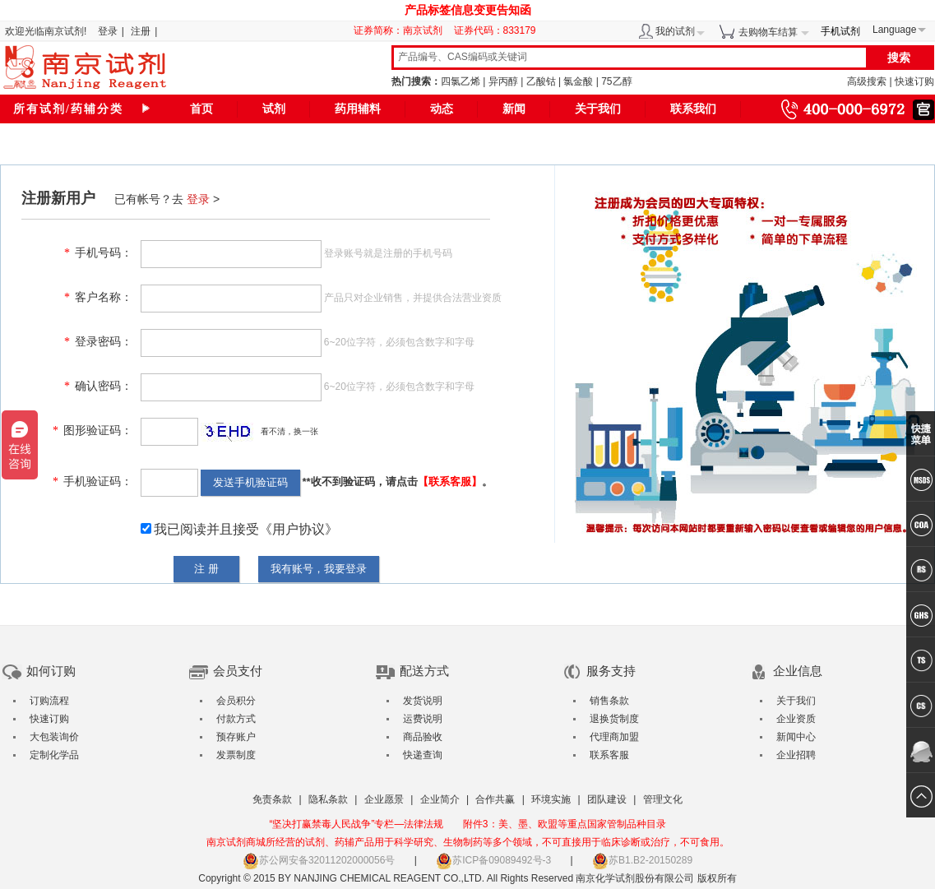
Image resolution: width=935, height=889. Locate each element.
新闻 (513, 109)
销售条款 (609, 700)
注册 (140, 31)
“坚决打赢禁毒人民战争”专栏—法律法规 (356, 824)
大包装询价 (54, 737)
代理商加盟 (614, 737)
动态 (441, 109)
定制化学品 (54, 755)
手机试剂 (840, 31)
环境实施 (551, 799)
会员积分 (236, 700)
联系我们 (693, 109)
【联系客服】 (450, 481)
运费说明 (422, 719)
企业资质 (796, 719)
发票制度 (236, 755)
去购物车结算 (768, 32)
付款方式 (236, 719)
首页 (201, 109)
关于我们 (598, 109)
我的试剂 (675, 31)
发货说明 (422, 700)
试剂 (273, 109)
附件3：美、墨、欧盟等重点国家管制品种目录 (564, 824)
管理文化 (663, 799)
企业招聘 (796, 755)
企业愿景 (384, 799)
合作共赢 (495, 799)
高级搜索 (866, 81)
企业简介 (440, 799)
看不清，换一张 (289, 431)
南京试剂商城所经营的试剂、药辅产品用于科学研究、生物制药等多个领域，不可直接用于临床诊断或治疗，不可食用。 (467, 842)
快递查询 (422, 755)
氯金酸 (578, 81)
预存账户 (236, 737)
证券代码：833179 (495, 30)
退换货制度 (614, 719)
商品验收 (422, 737)
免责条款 (272, 799)
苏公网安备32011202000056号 (319, 860)
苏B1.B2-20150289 (642, 860)
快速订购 (914, 81)
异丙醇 (503, 81)
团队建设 (607, 799)
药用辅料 (358, 109)
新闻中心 (796, 737)
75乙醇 (616, 81)
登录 (108, 31)
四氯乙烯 (460, 81)
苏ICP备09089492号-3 (493, 860)
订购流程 (49, 700)
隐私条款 (328, 799)
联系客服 (609, 755)
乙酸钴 (541, 81)
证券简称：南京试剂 (402, 30)
